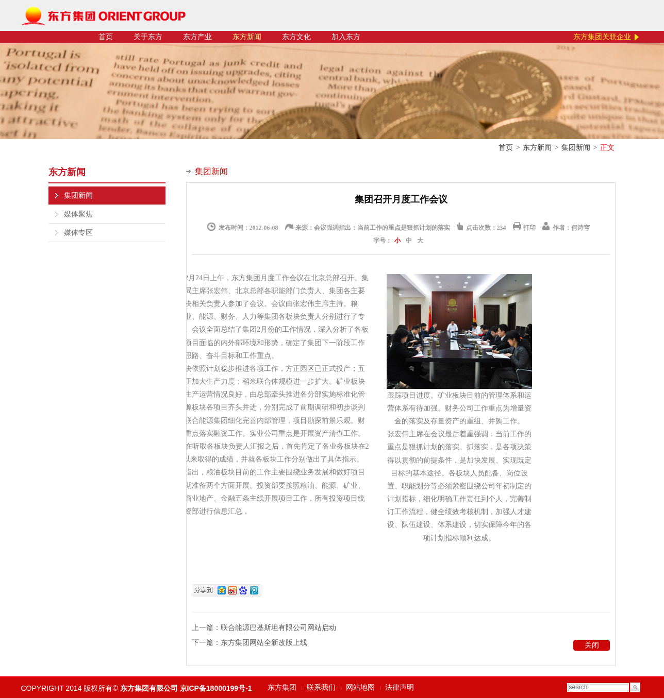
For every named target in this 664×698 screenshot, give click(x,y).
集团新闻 (575, 147)
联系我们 (321, 687)
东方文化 (296, 37)
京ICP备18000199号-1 (216, 688)
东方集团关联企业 (602, 37)
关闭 (592, 645)
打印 (529, 227)
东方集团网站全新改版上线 (264, 642)
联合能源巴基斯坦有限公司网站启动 (278, 628)
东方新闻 (247, 37)
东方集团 (282, 687)
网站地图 (360, 687)
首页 (105, 37)
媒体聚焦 (78, 214)
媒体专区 (78, 232)
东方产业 (197, 37)
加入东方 (345, 37)
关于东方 (148, 37)
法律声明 (399, 687)
